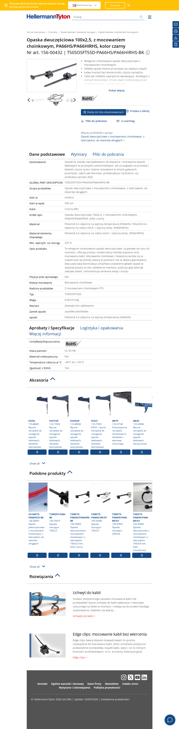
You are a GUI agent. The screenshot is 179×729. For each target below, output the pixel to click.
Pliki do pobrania (94, 121)
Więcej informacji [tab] (45, 333)
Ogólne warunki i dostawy (67, 683)
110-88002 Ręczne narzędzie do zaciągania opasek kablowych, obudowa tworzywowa (79, 418)
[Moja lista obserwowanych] (175, 44)
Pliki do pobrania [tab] (108, 154)
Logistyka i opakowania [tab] (101, 327)
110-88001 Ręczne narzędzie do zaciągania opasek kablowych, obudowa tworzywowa (38, 418)
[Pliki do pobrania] (175, 38)
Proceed (115, 5)
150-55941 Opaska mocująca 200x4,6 (121, 509)
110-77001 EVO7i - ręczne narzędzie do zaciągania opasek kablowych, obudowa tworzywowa (100, 418)
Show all (38, 463)
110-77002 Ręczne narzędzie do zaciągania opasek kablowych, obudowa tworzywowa (58, 418)
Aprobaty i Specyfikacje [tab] (51, 327)
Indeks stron (130, 683)
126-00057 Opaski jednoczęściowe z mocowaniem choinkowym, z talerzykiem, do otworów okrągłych (38, 514)
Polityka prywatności (107, 687)
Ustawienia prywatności (115, 699)
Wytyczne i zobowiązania (74, 687)
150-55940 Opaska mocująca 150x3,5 (100, 507)
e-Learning (126, 121)
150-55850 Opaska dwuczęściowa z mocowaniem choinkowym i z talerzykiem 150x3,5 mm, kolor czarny (79, 515)
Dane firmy (94, 683)
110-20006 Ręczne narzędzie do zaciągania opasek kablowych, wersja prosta (142, 417)
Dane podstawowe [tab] (47, 154)
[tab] (89, 381)
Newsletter (112, 683)
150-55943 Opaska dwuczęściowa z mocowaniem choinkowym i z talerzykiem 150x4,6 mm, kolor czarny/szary (142, 517)
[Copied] (148, 52)
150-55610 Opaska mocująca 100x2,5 (58, 507)
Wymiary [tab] (79, 154)
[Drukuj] (175, 31)
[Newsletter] (175, 24)
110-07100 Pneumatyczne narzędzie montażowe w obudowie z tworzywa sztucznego (121, 417)
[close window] (129, 5)
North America (85, 5)
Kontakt (42, 683)
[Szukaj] (108, 17)
